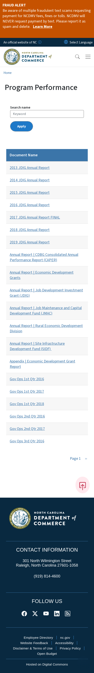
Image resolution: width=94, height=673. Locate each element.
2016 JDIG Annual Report (30, 205)
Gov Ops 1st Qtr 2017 (27, 391)
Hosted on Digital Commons (47, 664)
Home (7, 72)
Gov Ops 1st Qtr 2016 (27, 379)
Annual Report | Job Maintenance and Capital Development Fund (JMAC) (46, 310)
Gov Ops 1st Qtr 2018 (27, 404)
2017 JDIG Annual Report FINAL (35, 217)
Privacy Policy (70, 648)
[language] (81, 42)
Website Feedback (34, 643)
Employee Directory (38, 637)
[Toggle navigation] (88, 57)
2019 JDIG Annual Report (30, 242)
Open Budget (47, 653)
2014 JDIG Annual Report (30, 180)
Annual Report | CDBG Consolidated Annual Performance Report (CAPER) (44, 257)
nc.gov (65, 637)
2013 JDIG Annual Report (30, 167)
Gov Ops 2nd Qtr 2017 (27, 428)
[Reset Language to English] (66, 42)
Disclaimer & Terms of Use (33, 648)
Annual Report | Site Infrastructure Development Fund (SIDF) (37, 346)
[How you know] (39, 42)
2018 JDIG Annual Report (30, 230)
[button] (74, 57)
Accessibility (64, 643)
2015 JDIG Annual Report (30, 192)
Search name (20, 107)
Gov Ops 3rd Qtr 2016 (27, 441)
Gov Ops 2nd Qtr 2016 (27, 416)
